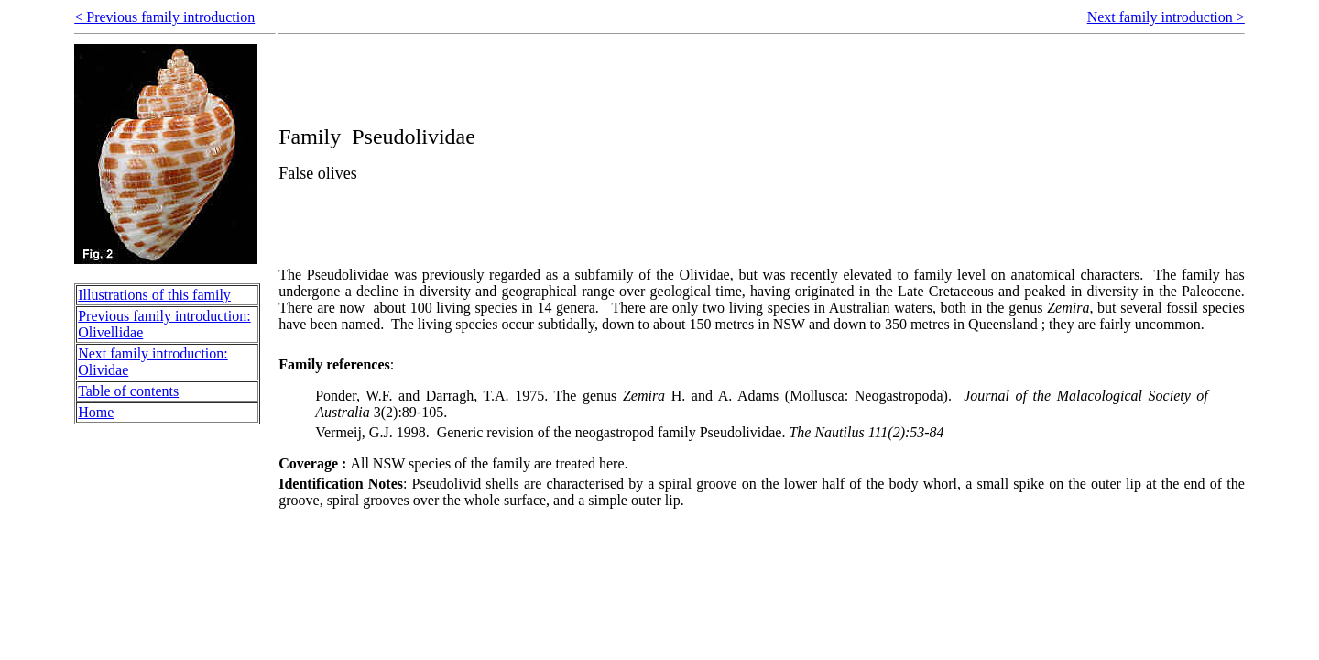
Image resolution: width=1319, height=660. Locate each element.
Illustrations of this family (154, 294)
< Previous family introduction (164, 17)
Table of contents (128, 391)
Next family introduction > (1166, 17)
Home (96, 412)
